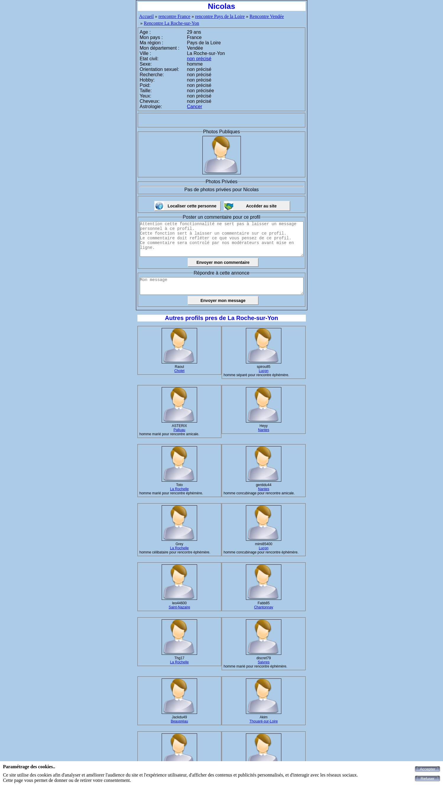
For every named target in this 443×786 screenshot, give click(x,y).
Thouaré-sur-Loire (263, 721)
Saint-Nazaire (179, 607)
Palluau (179, 430)
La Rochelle (179, 489)
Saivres (264, 662)
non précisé (199, 58)
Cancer (194, 106)
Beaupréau (179, 721)
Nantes (263, 430)
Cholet (179, 371)
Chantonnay (263, 607)
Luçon (264, 371)
